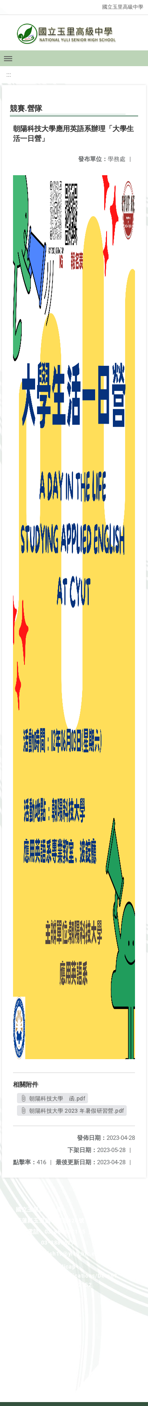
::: (8, 74)
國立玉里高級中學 (122, 7)
